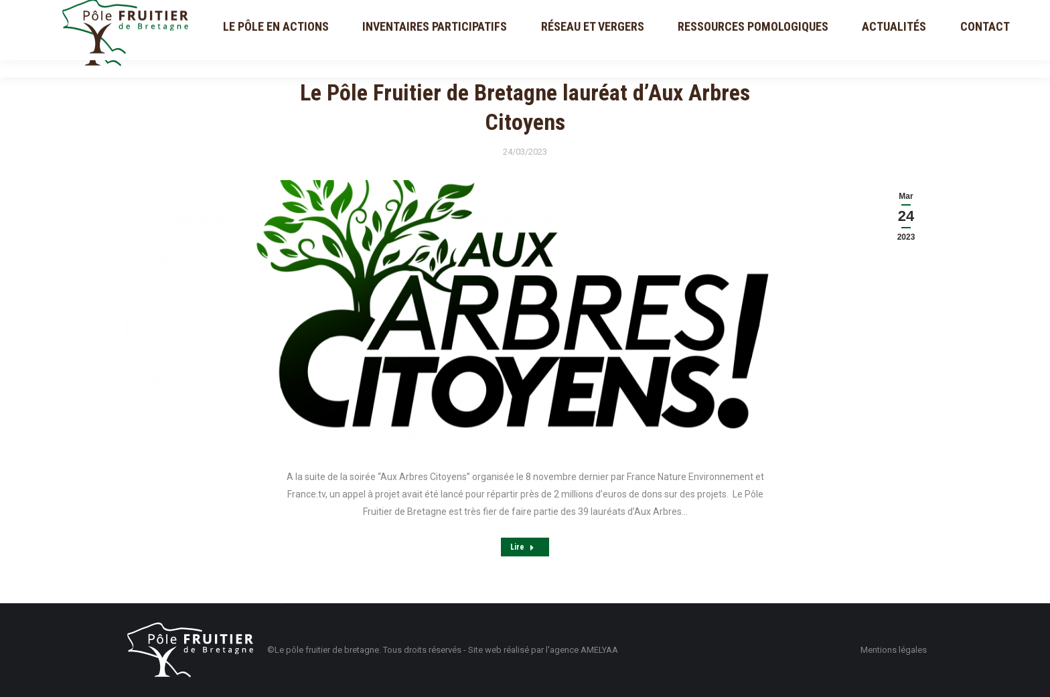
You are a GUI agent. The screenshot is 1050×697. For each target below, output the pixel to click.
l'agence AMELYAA (582, 650)
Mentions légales (893, 650)
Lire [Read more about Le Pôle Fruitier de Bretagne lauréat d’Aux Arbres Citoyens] (522, 547)
